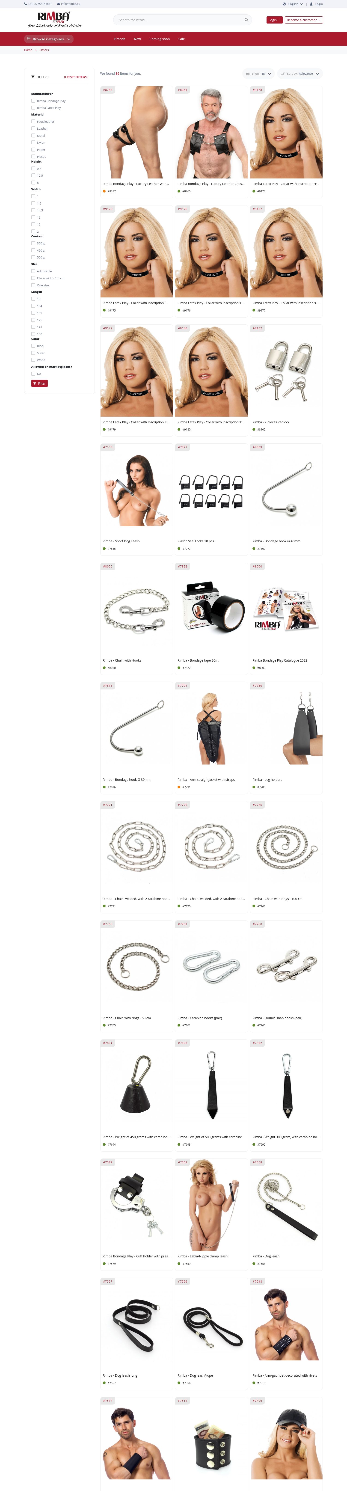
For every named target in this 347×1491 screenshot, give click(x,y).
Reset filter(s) (76, 77)
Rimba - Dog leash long (120, 1376)
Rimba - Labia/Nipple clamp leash (203, 1256)
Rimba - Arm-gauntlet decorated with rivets (284, 1376)
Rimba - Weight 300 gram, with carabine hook (286, 1137)
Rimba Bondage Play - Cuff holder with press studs (137, 1256)
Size (34, 264)
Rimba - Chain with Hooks (122, 660)
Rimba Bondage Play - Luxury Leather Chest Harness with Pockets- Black (212, 184)
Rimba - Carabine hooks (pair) (200, 1018)
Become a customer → (304, 20)
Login (319, 4)
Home (28, 50)
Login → (275, 20)
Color (35, 339)
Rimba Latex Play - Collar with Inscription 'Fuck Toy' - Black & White (137, 422)
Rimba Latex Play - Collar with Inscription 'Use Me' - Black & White (286, 303)
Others (44, 50)
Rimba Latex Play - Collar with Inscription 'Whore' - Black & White (137, 303)
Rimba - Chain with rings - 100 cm (277, 899)
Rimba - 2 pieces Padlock (271, 422)
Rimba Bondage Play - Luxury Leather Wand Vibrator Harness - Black (137, 184)
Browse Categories (49, 39)
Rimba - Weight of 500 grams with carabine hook (212, 1137)
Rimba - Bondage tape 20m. (198, 660)
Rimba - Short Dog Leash (121, 541)
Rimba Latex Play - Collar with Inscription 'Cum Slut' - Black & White (212, 303)
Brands (119, 39)
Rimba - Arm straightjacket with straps (206, 780)
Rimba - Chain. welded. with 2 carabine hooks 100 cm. (212, 899)
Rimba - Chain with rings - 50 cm (127, 1018)
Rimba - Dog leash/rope (195, 1376)
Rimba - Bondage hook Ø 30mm (127, 780)
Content (37, 236)
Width (36, 189)
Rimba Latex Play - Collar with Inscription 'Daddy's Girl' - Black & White (212, 422)
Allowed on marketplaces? (51, 367)
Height (36, 161)
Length (36, 292)
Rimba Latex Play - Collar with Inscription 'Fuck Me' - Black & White (286, 184)
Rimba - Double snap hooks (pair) (277, 1018)
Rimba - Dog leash (266, 1256)
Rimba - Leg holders (267, 780)
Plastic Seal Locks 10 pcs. (196, 541)
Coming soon (160, 39)
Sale (181, 39)
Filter (39, 383)
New (137, 39)
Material (37, 114)
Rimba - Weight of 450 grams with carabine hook (137, 1137)
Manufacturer (42, 94)
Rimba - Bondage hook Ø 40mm (276, 541)
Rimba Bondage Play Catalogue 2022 (279, 660)
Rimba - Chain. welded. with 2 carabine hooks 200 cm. (137, 899)
